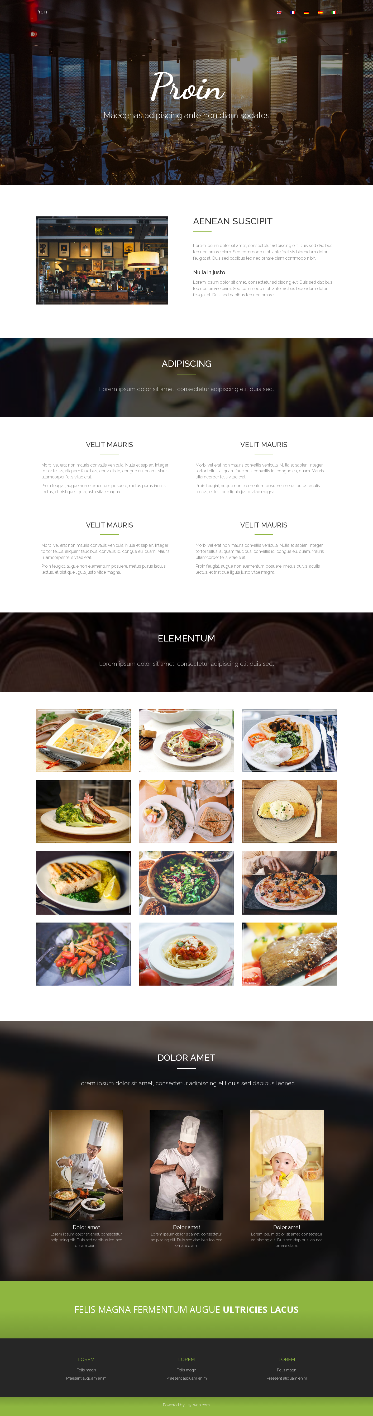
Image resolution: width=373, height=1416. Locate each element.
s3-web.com (199, 1405)
